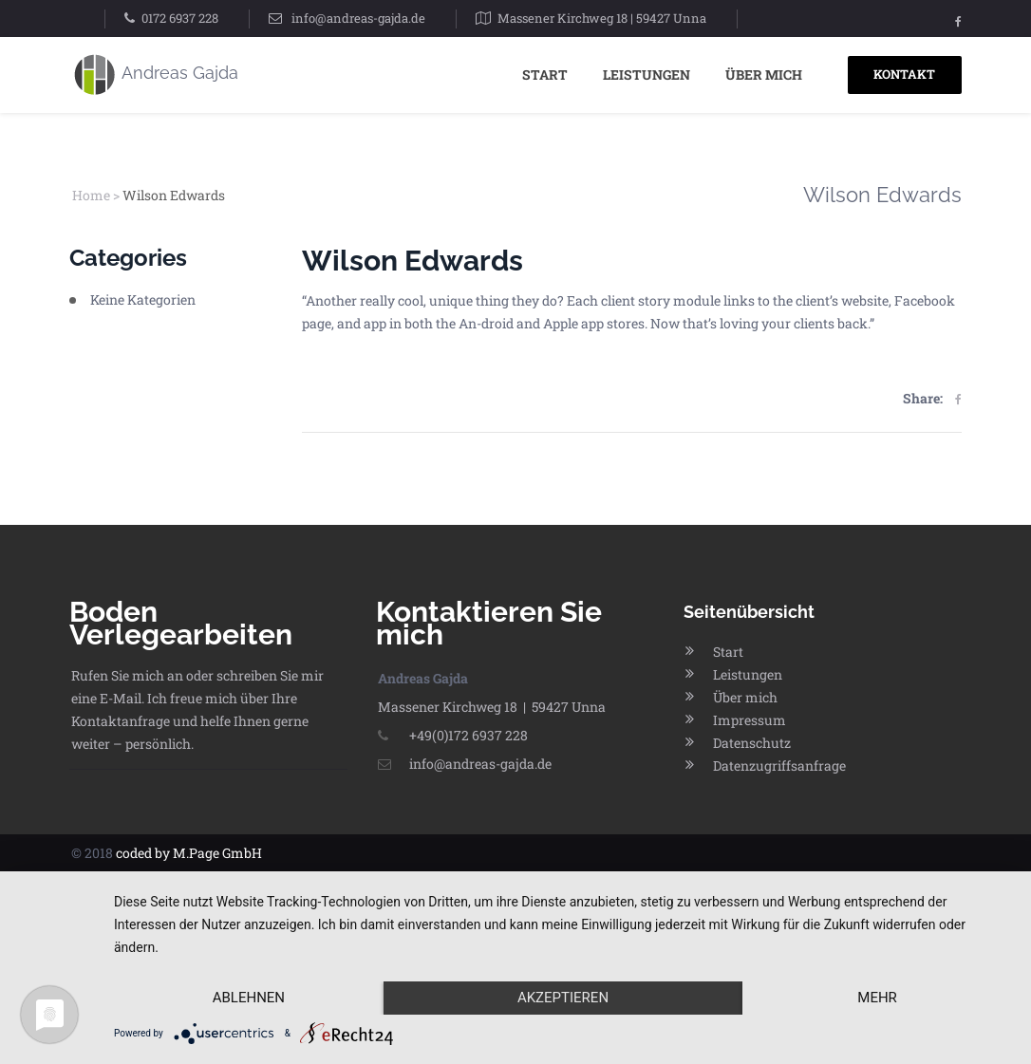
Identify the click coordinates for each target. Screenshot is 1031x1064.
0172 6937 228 (179, 18)
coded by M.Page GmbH (189, 853)
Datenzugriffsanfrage (779, 765)
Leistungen (646, 74)
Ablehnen (249, 997)
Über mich (763, 74)
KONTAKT (904, 74)
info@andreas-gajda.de (358, 18)
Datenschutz (752, 743)
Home (91, 195)
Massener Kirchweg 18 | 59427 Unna (601, 18)
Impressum (749, 720)
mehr (877, 997)
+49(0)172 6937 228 (453, 735)
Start (545, 74)
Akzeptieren (563, 997)
